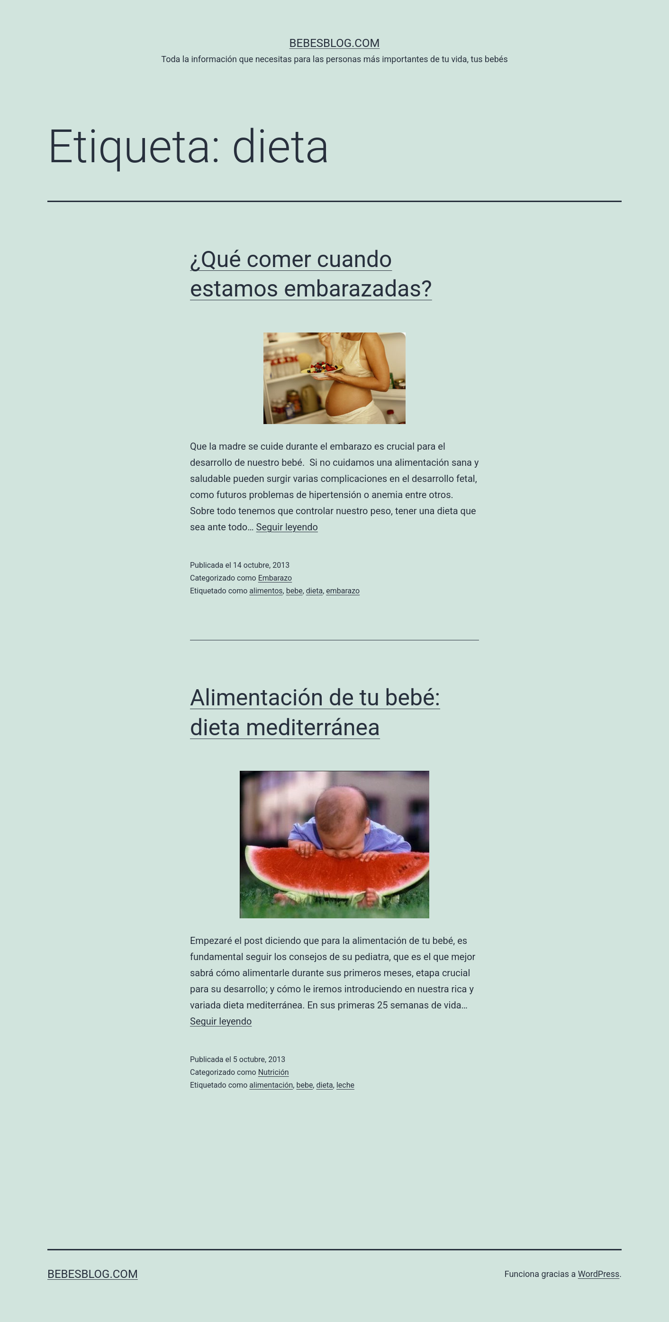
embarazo (343, 590)
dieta (314, 590)
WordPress (598, 1274)
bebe (294, 590)
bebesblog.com (334, 43)
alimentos (265, 590)
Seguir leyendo (287, 527)
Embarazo (275, 577)
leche (345, 1085)
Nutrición (273, 1072)
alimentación (271, 1085)
